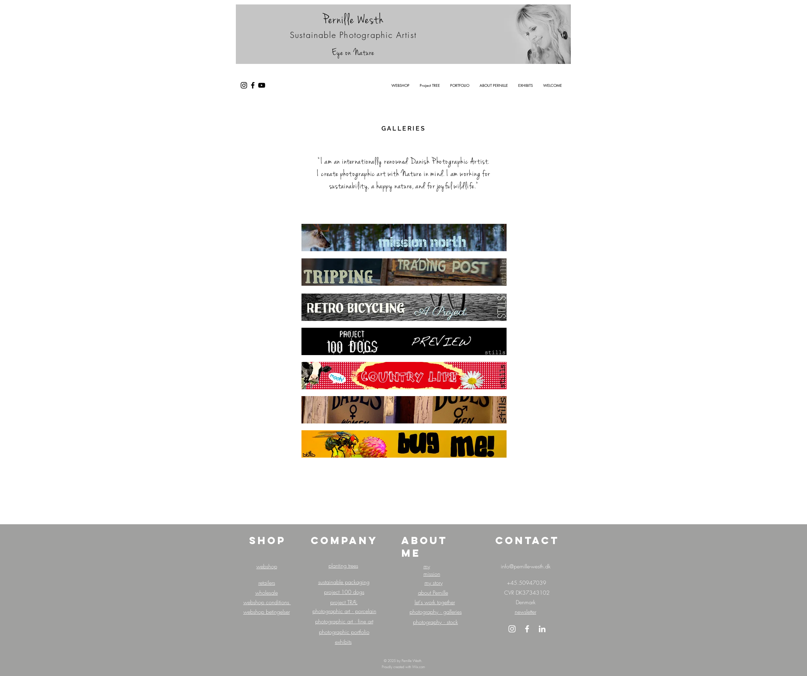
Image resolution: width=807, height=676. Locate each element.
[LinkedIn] (542, 629)
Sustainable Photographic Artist (353, 34)
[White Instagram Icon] (512, 629)
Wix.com (418, 666)
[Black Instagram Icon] (244, 85)
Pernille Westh (353, 19)
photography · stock (435, 622)
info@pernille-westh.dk (526, 566)
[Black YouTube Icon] (261, 85)
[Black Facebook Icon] (252, 85)
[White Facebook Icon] (527, 629)
